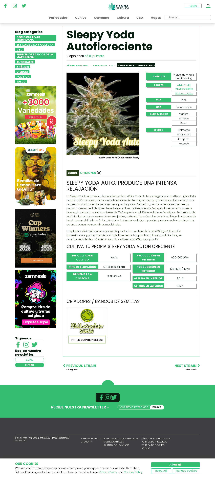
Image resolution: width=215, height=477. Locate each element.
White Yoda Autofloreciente (184, 87)
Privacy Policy (108, 472)
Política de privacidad (154, 457)
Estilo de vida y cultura (34, 44)
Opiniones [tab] (90, 189)
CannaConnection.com (118, 6)
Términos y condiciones (155, 454)
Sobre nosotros (91, 454)
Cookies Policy (133, 472)
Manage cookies (186, 471)
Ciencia (22, 71)
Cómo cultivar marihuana (28, 38)
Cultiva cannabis (114, 457)
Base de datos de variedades (121, 454)
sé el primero (94, 56)
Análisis (22, 66)
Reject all (161, 471)
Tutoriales (25, 61)
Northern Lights (184, 93)
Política (23, 76)
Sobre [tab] (72, 189)
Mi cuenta (86, 457)
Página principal (77, 65)
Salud (21, 81)
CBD (19, 49)
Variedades (100, 65)
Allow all (175, 465)
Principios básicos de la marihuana (34, 56)
